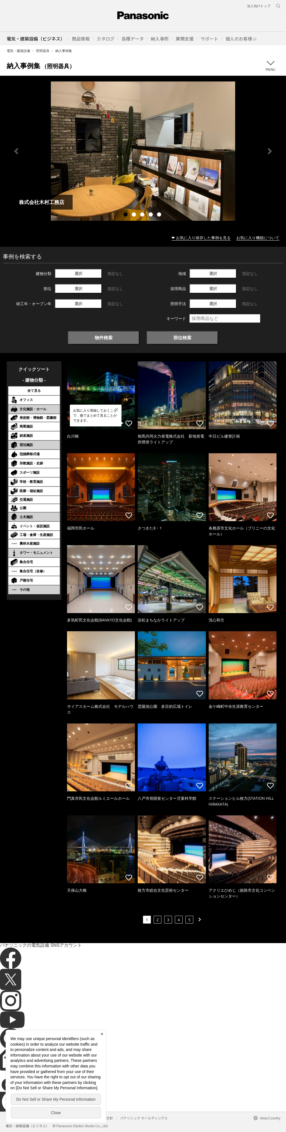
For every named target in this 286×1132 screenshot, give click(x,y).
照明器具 (42, 50)
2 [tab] (134, 215)
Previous (16, 151)
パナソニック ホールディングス (144, 1118)
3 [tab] (143, 215)
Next (269, 151)
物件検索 (104, 337)
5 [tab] (160, 215)
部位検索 (182, 337)
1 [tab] (126, 215)
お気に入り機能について (257, 237)
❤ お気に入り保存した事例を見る (201, 237)
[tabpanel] (143, 151)
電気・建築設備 (18, 50)
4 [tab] (151, 215)
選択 (78, 273)
